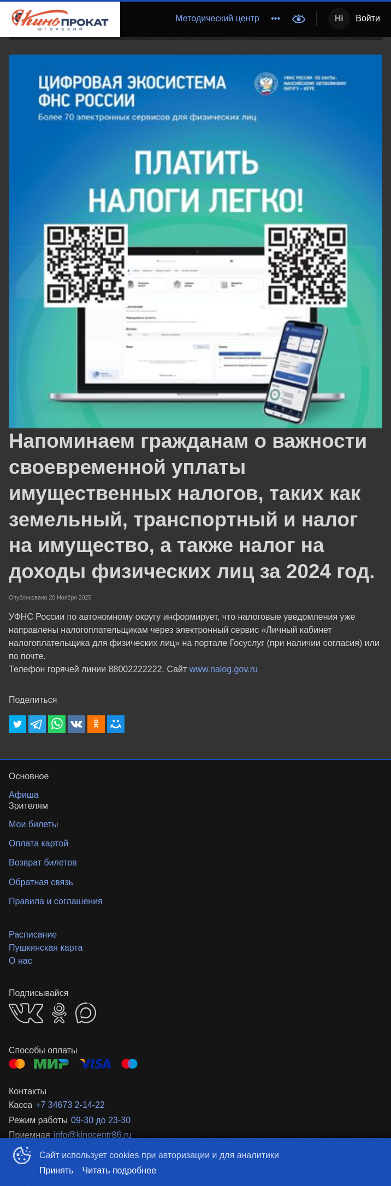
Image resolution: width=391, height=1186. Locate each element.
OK (59, 1013)
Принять (56, 1170)
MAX (85, 1013)
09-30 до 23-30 (101, 1120)
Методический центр (217, 18)
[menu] (203, 18)
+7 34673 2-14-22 (70, 1105)
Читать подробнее (119, 1170)
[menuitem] (217, 18)
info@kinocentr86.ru (93, 1135)
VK (26, 1013)
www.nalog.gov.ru (223, 669)
